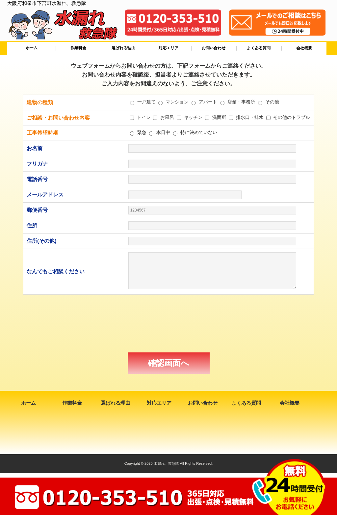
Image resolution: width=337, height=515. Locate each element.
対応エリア (168, 48)
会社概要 (304, 48)
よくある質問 (259, 48)
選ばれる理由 (123, 48)
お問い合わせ (213, 48)
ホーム (32, 48)
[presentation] (168, 323)
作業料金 (78, 48)
